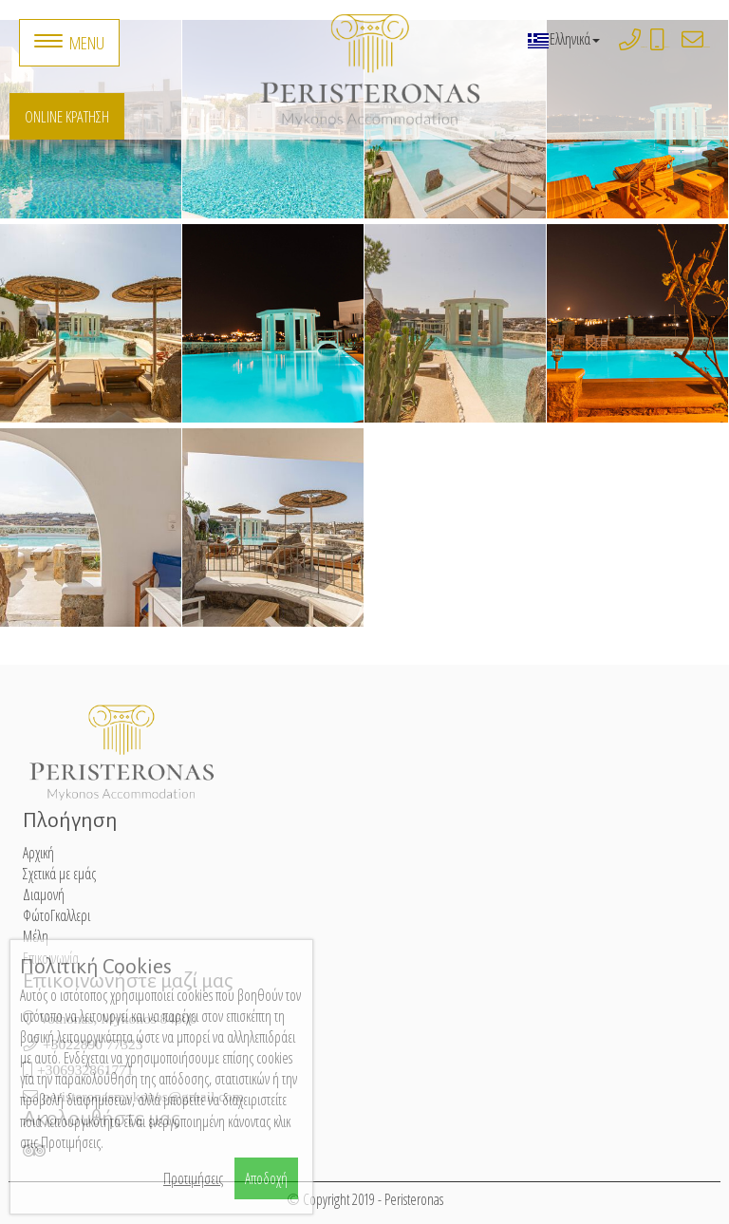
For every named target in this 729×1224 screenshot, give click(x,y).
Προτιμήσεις (193, 1178)
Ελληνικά (563, 38)
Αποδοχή (266, 1178)
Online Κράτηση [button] (67, 116)
